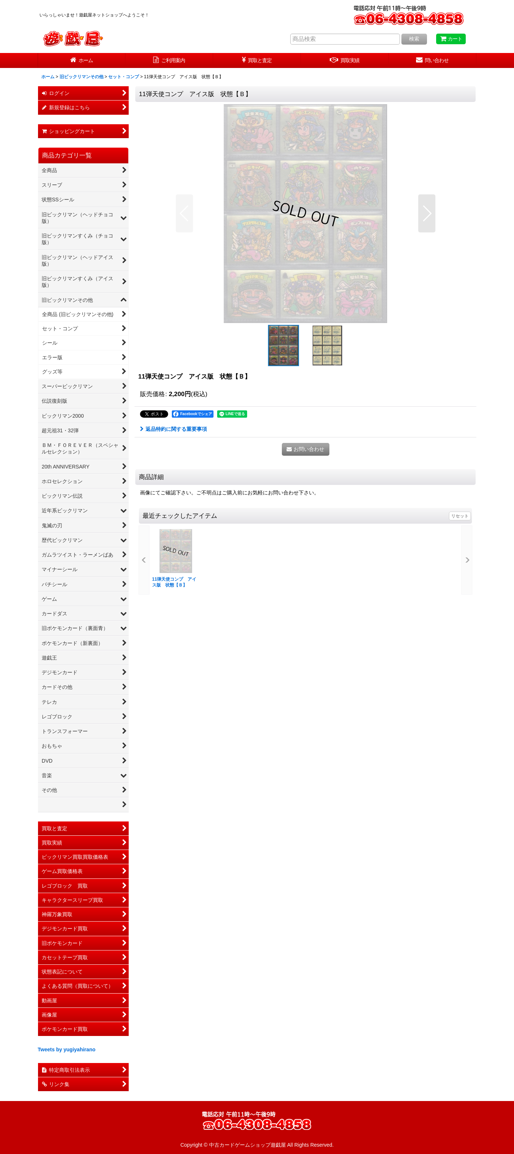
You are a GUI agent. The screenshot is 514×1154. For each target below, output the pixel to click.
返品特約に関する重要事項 (173, 429)
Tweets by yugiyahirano (66, 1049)
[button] (184, 213)
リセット (460, 516)
